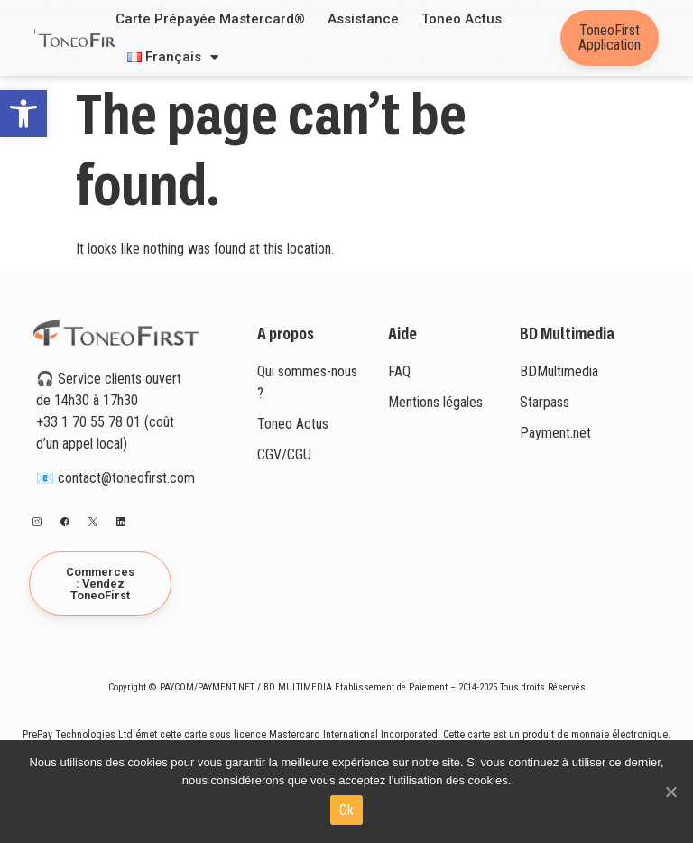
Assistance (363, 19)
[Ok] (670, 792)
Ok (347, 810)
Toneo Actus (461, 19)
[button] (23, 113)
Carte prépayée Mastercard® (210, 19)
